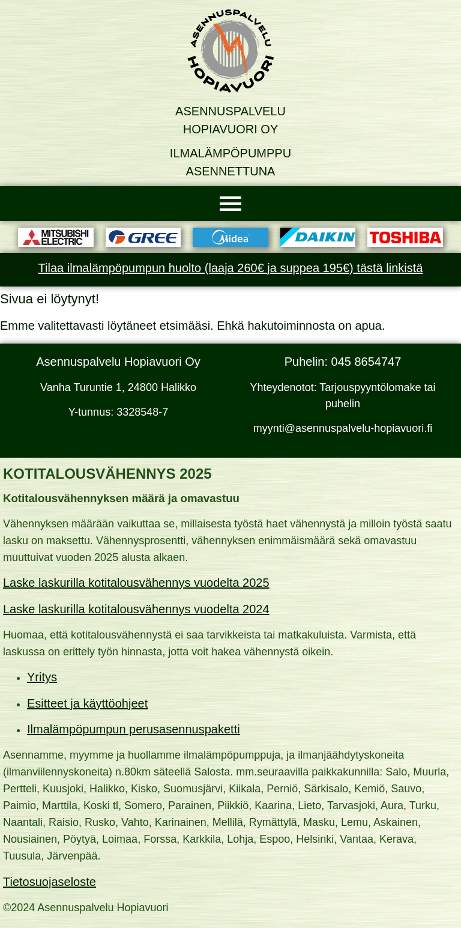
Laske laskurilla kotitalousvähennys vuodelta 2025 (136, 582)
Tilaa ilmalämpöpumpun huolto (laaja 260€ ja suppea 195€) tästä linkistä (230, 267)
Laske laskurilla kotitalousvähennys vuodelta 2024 (136, 609)
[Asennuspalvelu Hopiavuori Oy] (230, 51)
